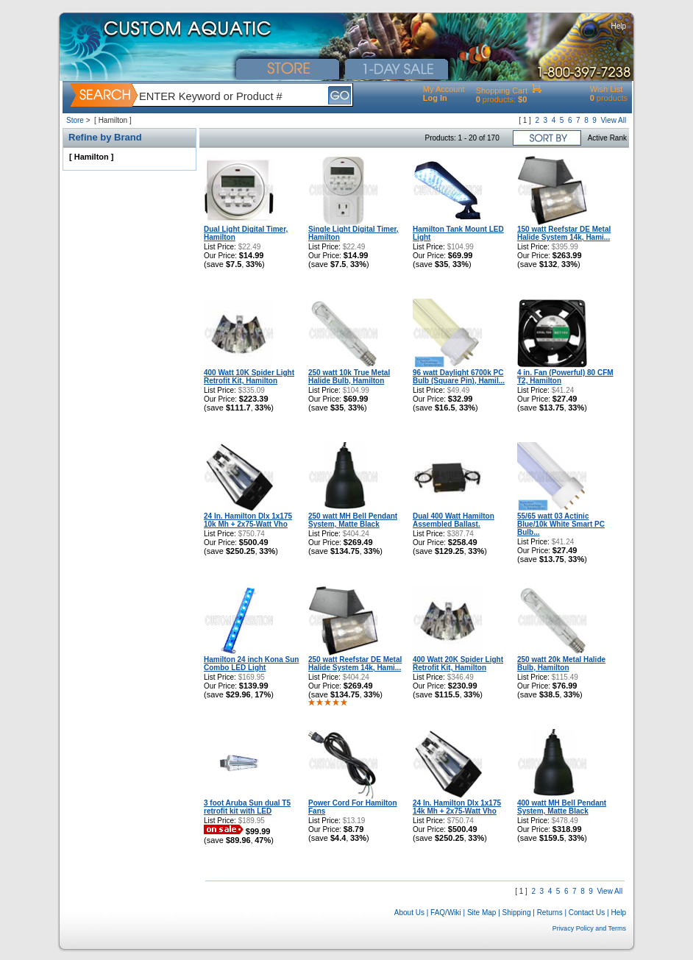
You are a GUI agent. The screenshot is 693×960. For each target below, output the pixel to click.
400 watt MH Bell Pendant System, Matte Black (561, 807)
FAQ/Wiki (445, 913)
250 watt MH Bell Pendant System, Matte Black (352, 520)
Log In (435, 97)
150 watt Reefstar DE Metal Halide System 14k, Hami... (564, 233)
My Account (444, 89)
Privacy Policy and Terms (589, 928)
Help (618, 26)
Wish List (606, 89)
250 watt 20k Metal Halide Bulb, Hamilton (561, 663)
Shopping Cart (501, 90)
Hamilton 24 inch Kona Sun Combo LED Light (251, 663)
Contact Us (587, 913)
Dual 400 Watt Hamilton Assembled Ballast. (453, 520)
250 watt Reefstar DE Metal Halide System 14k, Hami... (355, 663)
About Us (409, 913)
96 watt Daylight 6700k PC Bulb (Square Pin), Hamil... (459, 377)
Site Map (481, 913)
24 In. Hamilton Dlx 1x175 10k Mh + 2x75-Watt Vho (248, 520)
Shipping (516, 913)
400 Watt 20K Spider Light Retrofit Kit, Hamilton (458, 663)
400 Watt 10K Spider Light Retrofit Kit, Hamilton (249, 377)
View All (613, 120)
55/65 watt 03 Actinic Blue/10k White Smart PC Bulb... (561, 524)
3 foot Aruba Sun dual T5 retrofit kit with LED (247, 807)
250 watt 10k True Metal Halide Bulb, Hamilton (349, 377)
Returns (550, 913)
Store (75, 120)
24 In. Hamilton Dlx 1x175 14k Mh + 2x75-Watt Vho (457, 807)
